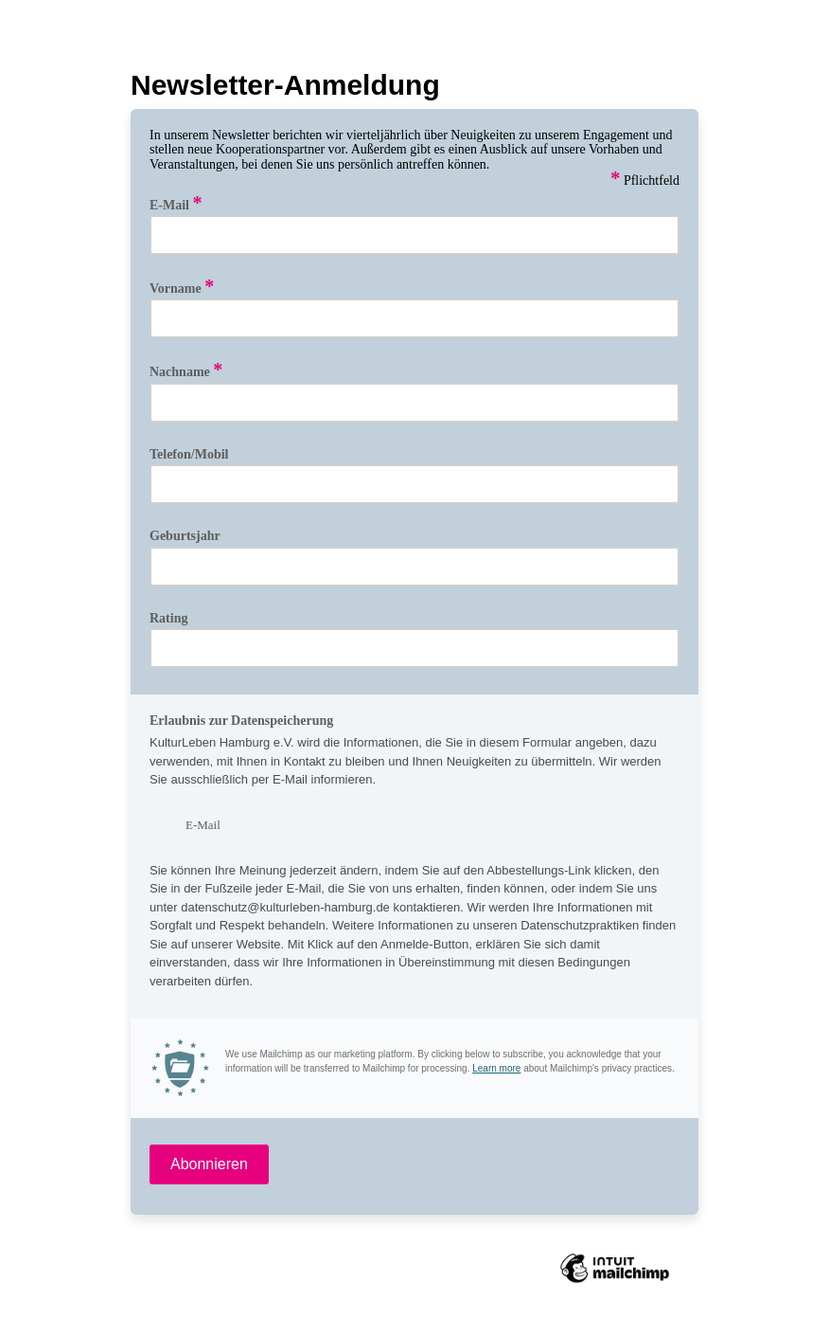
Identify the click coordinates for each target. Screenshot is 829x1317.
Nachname (186, 371)
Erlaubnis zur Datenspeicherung (241, 720)
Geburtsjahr (185, 536)
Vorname (182, 288)
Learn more (496, 1068)
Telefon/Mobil (189, 454)
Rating (168, 618)
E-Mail (176, 204)
